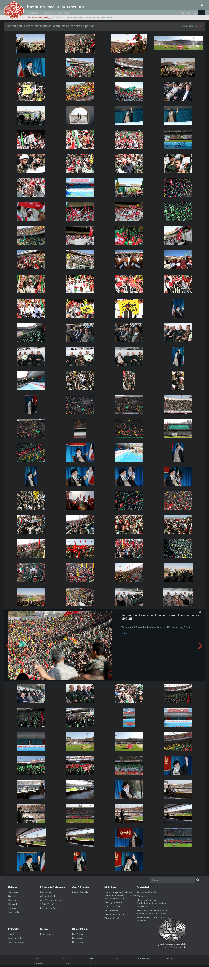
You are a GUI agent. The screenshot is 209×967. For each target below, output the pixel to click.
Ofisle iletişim (80, 929)
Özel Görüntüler (81, 887)
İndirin (124, 633)
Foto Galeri (43, 18)
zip (199, 26)
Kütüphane (110, 887)
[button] (201, 12)
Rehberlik (13, 929)
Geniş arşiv (63, 13)
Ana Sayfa (32, 13)
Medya (44, 929)
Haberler (13, 887)
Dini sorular (48, 13)
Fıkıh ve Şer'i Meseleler (53, 887)
